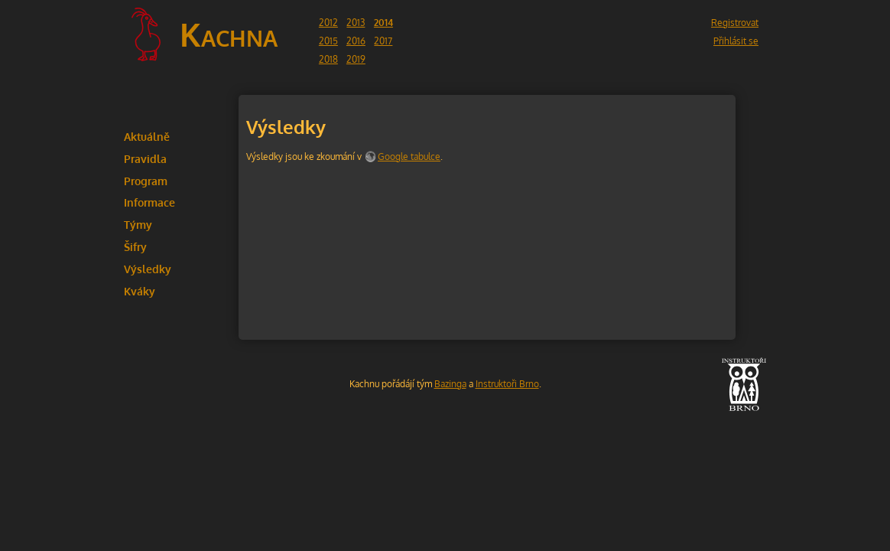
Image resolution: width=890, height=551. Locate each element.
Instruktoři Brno (507, 384)
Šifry (135, 246)
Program (145, 180)
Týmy (138, 224)
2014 (383, 22)
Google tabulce (409, 156)
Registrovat (734, 22)
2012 (328, 22)
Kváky (139, 291)
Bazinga (450, 384)
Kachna (229, 34)
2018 (328, 59)
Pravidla (145, 158)
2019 (355, 59)
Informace (149, 202)
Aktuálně (147, 136)
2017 (383, 41)
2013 (355, 22)
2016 (355, 41)
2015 (328, 41)
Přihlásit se (735, 41)
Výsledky (147, 269)
